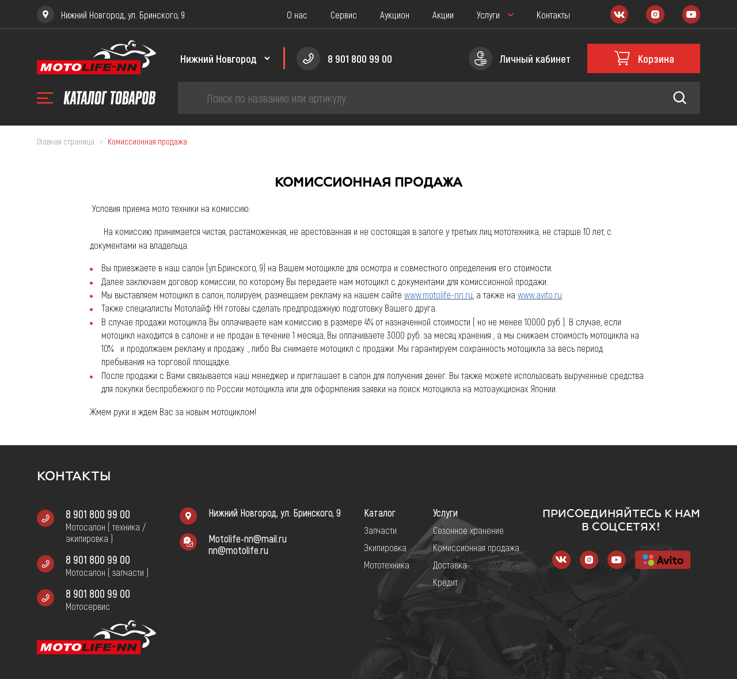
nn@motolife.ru (238, 550)
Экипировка (385, 547)
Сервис (343, 14)
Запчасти (380, 530)
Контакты (553, 14)
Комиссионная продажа (476, 547)
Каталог (380, 512)
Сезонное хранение (468, 530)
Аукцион (394, 14)
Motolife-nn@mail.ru (247, 538)
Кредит (445, 581)
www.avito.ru (540, 294)
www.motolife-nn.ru (438, 294)
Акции (443, 14)
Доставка (450, 564)
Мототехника (386, 564)
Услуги (488, 14)
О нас (297, 14)
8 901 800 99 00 (98, 514)
